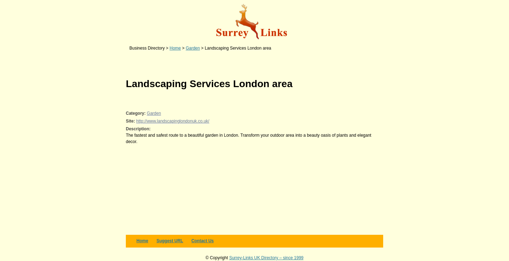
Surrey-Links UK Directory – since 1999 (266, 257)
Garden (154, 113)
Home (142, 240)
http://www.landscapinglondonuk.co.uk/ (172, 121)
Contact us (202, 240)
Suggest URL (170, 240)
